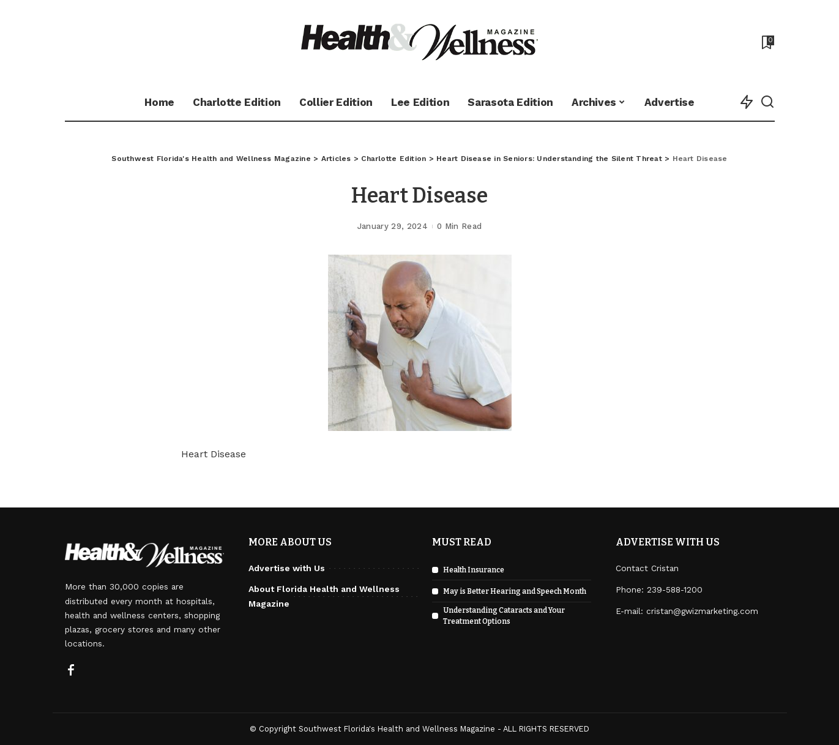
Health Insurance (473, 570)
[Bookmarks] (766, 42)
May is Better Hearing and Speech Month (514, 591)
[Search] (767, 102)
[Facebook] (71, 671)
